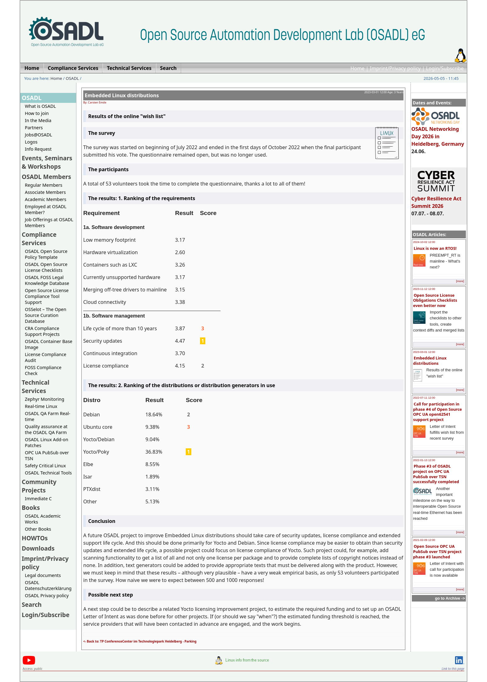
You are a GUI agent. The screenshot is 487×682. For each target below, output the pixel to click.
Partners (34, 127)
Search (32, 604)
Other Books (38, 529)
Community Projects (39, 486)
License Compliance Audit (45, 357)
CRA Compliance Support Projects (42, 331)
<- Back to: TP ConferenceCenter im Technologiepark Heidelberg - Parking (140, 641)
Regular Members (43, 185)
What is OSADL (40, 106)
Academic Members (45, 199)
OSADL (72, 78)
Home (357, 68)
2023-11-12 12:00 (424, 289)
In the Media (38, 120)
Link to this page (453, 668)
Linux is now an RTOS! (435, 248)
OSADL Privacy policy (47, 595)
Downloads (38, 548)
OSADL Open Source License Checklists (46, 267)
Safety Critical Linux (45, 466)
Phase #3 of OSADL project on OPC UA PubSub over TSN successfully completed (436, 473)
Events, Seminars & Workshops (47, 162)
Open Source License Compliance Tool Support (47, 296)
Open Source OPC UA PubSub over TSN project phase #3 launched (437, 551)
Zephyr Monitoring (44, 399)
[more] (460, 281)
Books (31, 507)
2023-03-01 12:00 (424, 352)
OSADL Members (46, 176)
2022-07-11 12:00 (424, 397)
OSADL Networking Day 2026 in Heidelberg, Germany (438, 133)
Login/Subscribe (445, 68)
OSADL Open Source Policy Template (46, 254)
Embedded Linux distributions (430, 360)
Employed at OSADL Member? (45, 209)
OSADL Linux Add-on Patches (46, 442)
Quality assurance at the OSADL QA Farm (46, 429)
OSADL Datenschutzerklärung (48, 585)
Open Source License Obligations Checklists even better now (435, 300)
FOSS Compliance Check (43, 370)
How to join (37, 113)
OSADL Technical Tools (48, 473)
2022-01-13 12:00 (424, 460)
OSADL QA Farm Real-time (47, 416)
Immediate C (38, 498)
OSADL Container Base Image (48, 344)
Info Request (38, 149)
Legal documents (43, 575)
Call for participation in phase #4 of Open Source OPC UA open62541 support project (437, 411)
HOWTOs (35, 538)
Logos (31, 142)
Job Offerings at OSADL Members (49, 222)
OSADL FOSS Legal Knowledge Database (47, 280)
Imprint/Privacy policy (395, 68)
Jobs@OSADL (38, 135)
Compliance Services (39, 238)
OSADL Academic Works (43, 519)
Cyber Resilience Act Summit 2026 (437, 199)
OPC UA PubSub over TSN (47, 455)
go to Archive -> (450, 598)
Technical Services (35, 386)
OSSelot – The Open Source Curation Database (45, 315)
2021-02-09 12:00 (424, 540)
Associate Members (45, 192)
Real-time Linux (41, 406)
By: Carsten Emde (94, 102)
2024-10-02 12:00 (424, 242)
